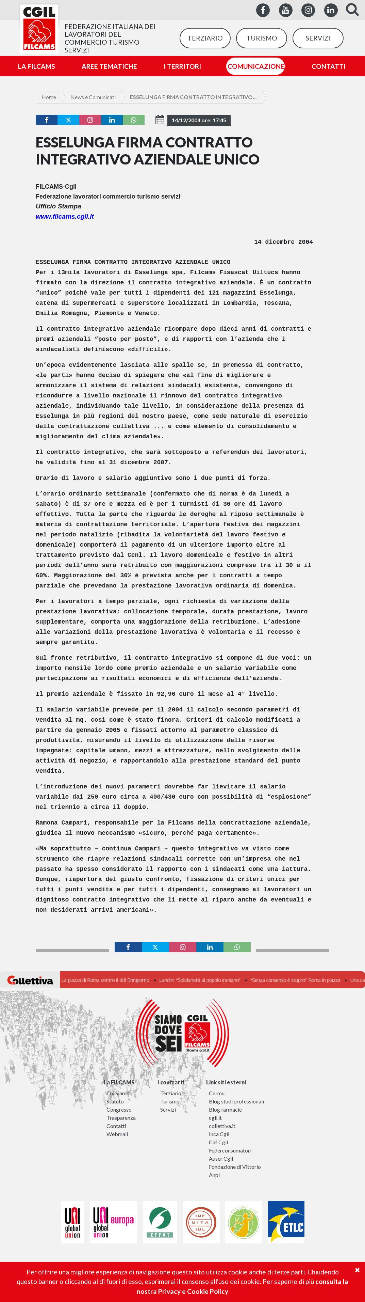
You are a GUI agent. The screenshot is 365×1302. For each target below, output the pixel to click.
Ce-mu (217, 1093)
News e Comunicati (93, 97)
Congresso (119, 1109)
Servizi (168, 1109)
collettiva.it (222, 1126)
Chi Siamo (118, 1093)
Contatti (116, 1126)
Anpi (214, 1175)
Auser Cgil (221, 1158)
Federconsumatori (230, 1150)
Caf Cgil (218, 1142)
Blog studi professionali (236, 1101)
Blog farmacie (225, 1109)
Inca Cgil (219, 1134)
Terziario (170, 1093)
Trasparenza (121, 1117)
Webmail (117, 1134)
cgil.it (215, 1117)
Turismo (170, 1101)
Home (49, 97)
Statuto (115, 1101)
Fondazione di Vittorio (235, 1166)
